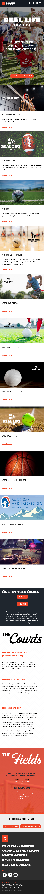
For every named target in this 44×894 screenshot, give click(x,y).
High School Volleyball (12, 115)
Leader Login (6, 887)
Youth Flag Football (11, 161)
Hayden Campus (15, 860)
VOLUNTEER (22, 604)
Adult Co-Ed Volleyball (12, 392)
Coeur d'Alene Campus (21, 850)
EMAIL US (22, 597)
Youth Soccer (8, 209)
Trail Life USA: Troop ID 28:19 (14, 569)
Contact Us (6, 884)
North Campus (14, 855)
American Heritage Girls (12, 524)
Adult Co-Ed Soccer (10, 348)
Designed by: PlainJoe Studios (12, 891)
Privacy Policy (7, 886)
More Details (7, 127)
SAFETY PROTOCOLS (11, 826)
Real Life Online (16, 864)
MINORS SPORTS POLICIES (30, 826)
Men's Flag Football (11, 303)
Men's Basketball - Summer (14, 480)
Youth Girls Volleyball (12, 255)
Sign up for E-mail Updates (22, 76)
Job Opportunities (18, 884)
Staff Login (16, 887)
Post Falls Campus (18, 846)
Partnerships (18, 886)
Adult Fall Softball (10, 436)
